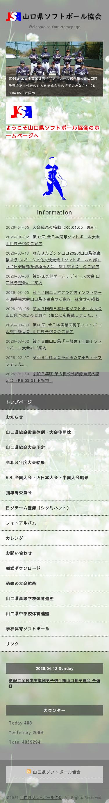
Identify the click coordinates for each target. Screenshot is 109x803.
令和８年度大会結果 (25, 462)
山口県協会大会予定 (25, 447)
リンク (12, 644)
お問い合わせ (19, 553)
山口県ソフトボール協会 (41, 797)
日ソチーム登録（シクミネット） (38, 508)
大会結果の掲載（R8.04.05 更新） (66, 227)
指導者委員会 (19, 493)
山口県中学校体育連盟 (27, 613)
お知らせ (14, 417)
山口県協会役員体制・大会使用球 (38, 432)
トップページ (19, 402)
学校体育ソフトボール (27, 629)
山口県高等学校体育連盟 (30, 598)
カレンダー (17, 538)
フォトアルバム (21, 523)
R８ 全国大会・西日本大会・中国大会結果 (47, 477)
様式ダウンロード (23, 568)
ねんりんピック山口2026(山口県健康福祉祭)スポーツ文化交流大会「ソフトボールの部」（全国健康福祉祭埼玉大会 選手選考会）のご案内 (53, 260)
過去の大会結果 (21, 583)
